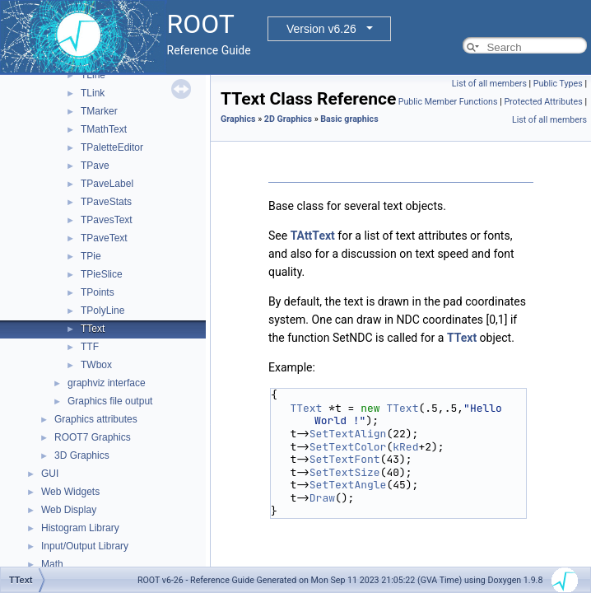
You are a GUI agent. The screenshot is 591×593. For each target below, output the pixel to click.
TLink (93, 93)
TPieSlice (102, 274)
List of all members (489, 83)
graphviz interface (106, 383)
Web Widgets (70, 491)
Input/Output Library (84, 546)
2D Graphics (288, 119)
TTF (90, 347)
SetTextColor (348, 447)
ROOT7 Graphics (92, 437)
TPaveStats (106, 202)
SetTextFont (344, 459)
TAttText (313, 235)
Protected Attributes (543, 101)
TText (93, 328)
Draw (322, 498)
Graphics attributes (95, 419)
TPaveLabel (107, 183)
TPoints (97, 292)
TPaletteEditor (112, 147)
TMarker (99, 111)
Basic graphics (349, 119)
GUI (49, 473)
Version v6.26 (321, 28)
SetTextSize (344, 472)
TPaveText (104, 238)
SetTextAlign (348, 434)
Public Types (558, 83)
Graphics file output (109, 401)
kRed (405, 447)
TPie (91, 256)
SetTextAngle (348, 485)
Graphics (238, 119)
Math (52, 564)
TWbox (96, 365)
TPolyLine (102, 310)
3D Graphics (81, 455)
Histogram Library (80, 528)
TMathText (104, 129)
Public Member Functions (448, 101)
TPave (95, 165)
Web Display (68, 510)
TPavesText (107, 220)
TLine (93, 75)
